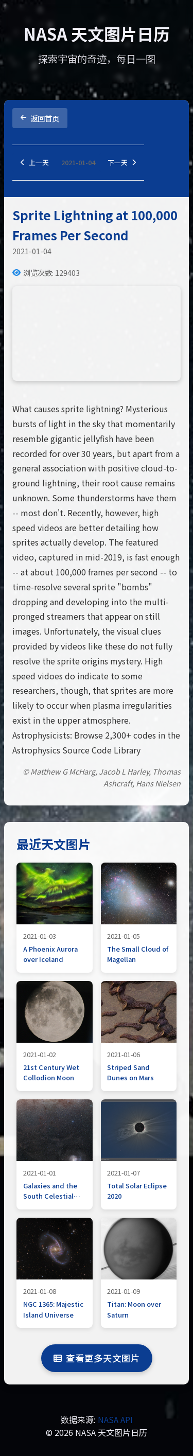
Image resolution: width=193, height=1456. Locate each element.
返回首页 (40, 118)
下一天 (122, 162)
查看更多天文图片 (97, 1358)
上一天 (35, 162)
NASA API (115, 1419)
